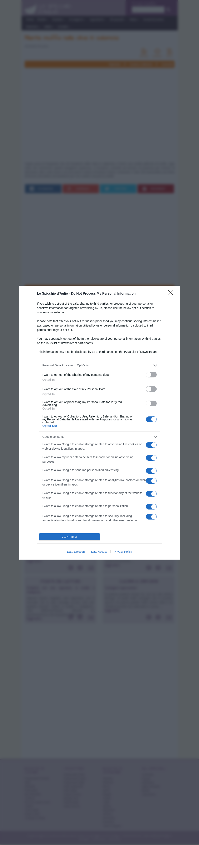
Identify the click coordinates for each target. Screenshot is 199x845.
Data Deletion (76, 551)
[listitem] (100, 365)
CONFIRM (69, 536)
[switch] (151, 374)
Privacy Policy (123, 551)
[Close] (172, 294)
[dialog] (99, 423)
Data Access (99, 551)
